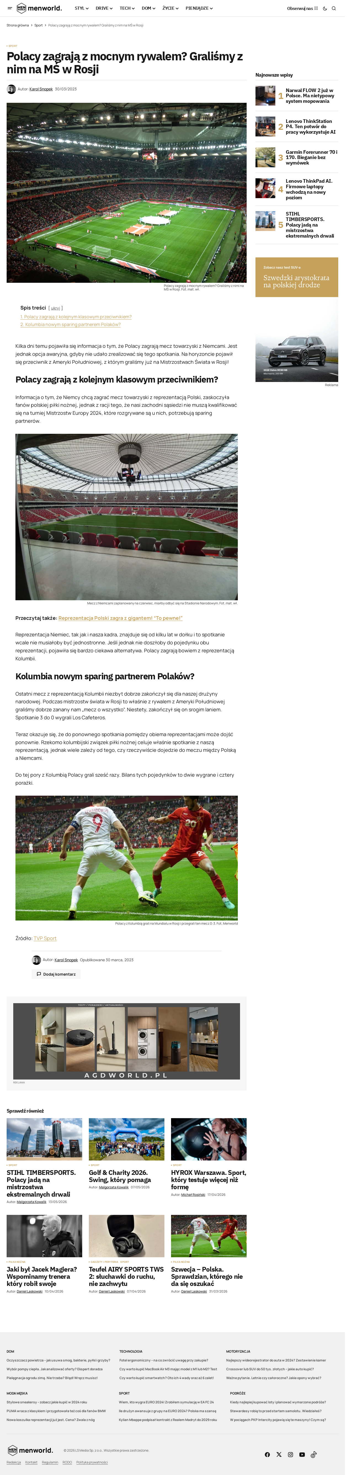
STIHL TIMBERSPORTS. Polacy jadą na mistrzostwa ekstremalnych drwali (310, 224)
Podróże (237, 1393)
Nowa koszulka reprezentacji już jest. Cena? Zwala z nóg (51, 1419)
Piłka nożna (17, 1262)
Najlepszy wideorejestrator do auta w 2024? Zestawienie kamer (276, 1360)
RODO (67, 1462)
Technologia (130, 1351)
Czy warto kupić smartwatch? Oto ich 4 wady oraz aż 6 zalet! (166, 1378)
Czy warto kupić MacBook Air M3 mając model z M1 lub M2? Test (168, 1369)
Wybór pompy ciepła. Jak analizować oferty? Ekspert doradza (55, 1369)
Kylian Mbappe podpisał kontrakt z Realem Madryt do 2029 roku (168, 1419)
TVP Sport (45, 938)
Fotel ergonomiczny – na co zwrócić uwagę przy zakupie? (163, 1360)
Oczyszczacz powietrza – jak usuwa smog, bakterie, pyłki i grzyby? (58, 1360)
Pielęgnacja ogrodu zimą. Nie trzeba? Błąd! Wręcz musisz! (52, 1378)
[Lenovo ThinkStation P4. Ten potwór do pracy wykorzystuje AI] (265, 126)
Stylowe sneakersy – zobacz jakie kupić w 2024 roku (47, 1402)
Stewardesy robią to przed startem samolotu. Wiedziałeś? (276, 1411)
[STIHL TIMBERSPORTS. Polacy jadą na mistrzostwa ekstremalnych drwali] (265, 221)
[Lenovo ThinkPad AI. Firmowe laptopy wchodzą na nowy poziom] (265, 188)
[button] (10, 8)
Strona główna (18, 25)
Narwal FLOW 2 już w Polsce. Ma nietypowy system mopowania (310, 95)
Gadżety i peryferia (104, 1262)
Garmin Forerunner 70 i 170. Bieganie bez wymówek (311, 157)
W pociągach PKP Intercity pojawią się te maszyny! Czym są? (278, 1419)
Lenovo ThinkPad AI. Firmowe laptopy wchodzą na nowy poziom (309, 189)
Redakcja (14, 1462)
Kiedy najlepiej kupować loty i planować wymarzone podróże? (278, 1402)
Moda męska (17, 1393)
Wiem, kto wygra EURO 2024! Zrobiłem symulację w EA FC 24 (166, 1402)
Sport (38, 25)
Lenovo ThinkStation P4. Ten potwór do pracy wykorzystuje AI (310, 126)
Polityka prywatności (92, 1462)
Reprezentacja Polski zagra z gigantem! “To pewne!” (120, 618)
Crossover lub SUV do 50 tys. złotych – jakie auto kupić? (270, 1369)
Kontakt (31, 1462)
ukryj (55, 308)
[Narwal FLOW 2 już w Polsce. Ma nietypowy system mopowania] (265, 96)
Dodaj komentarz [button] (59, 974)
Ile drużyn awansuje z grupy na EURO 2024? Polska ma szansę (167, 1411)
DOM (10, 1351)
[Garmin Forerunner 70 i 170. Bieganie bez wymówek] (265, 157)
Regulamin (50, 1462)
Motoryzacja (238, 1351)
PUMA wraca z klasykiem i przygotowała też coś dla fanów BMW (56, 1411)
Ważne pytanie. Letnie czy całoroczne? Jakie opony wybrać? (273, 1378)
